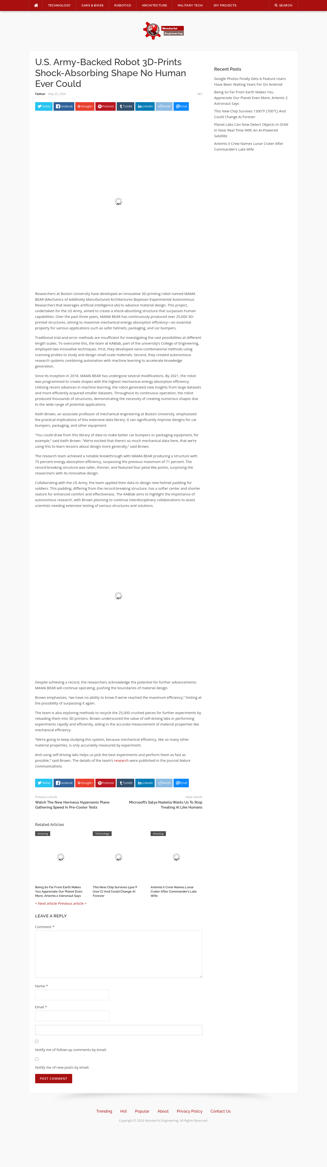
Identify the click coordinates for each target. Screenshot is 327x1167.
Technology (59, 5)
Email (41, 1006)
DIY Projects (225, 5)
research (121, 760)
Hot (123, 1111)
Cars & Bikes (93, 5)
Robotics (122, 5)
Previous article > (72, 903)
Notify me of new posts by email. (62, 1067)
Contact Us (221, 1111)
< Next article (46, 903)
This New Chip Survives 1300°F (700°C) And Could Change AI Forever (115, 891)
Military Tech (190, 5)
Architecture (154, 5)
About (163, 1111)
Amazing (43, 833)
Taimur (40, 94)
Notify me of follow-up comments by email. (71, 1049)
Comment (44, 926)
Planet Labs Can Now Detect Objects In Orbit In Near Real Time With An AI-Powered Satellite (251, 130)
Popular (142, 1111)
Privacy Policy (189, 1111)
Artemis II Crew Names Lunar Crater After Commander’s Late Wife (174, 891)
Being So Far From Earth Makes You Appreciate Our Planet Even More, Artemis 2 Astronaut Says (58, 891)
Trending (104, 1111)
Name (41, 985)
